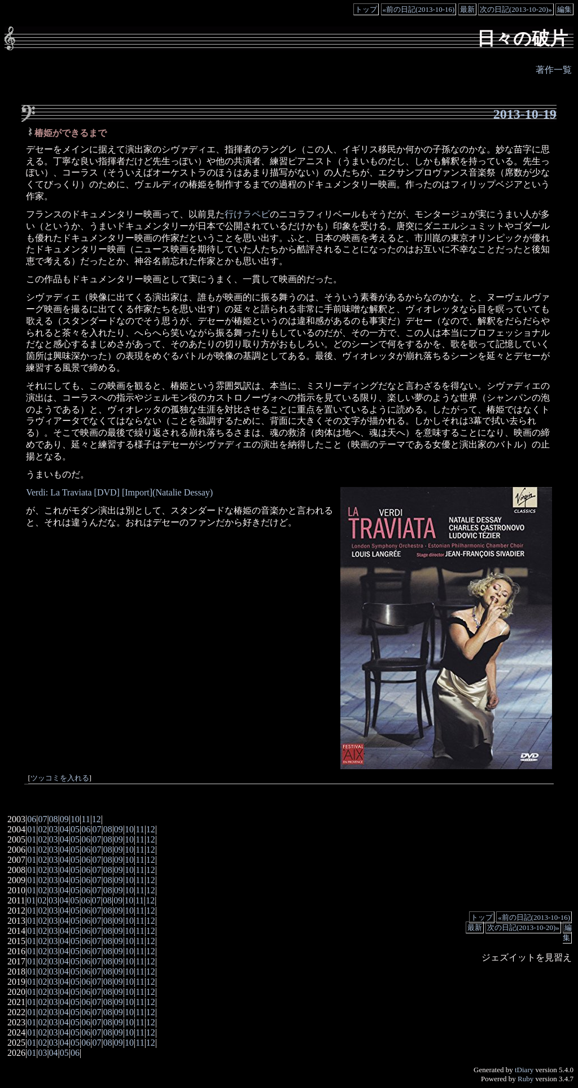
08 (53, 819)
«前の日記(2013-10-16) (419, 9)
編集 (564, 9)
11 (85, 819)
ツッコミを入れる (59, 778)
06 (31, 819)
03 (53, 829)
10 (75, 819)
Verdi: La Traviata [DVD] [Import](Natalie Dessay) (119, 492)
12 (96, 819)
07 (42, 819)
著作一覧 (554, 69)
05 (75, 829)
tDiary (524, 1069)
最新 (467, 9)
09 (64, 819)
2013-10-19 (525, 114)
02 (42, 829)
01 (31, 829)
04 (64, 829)
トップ (366, 9)
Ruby (525, 1078)
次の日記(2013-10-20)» (516, 9)
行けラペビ (247, 214)
